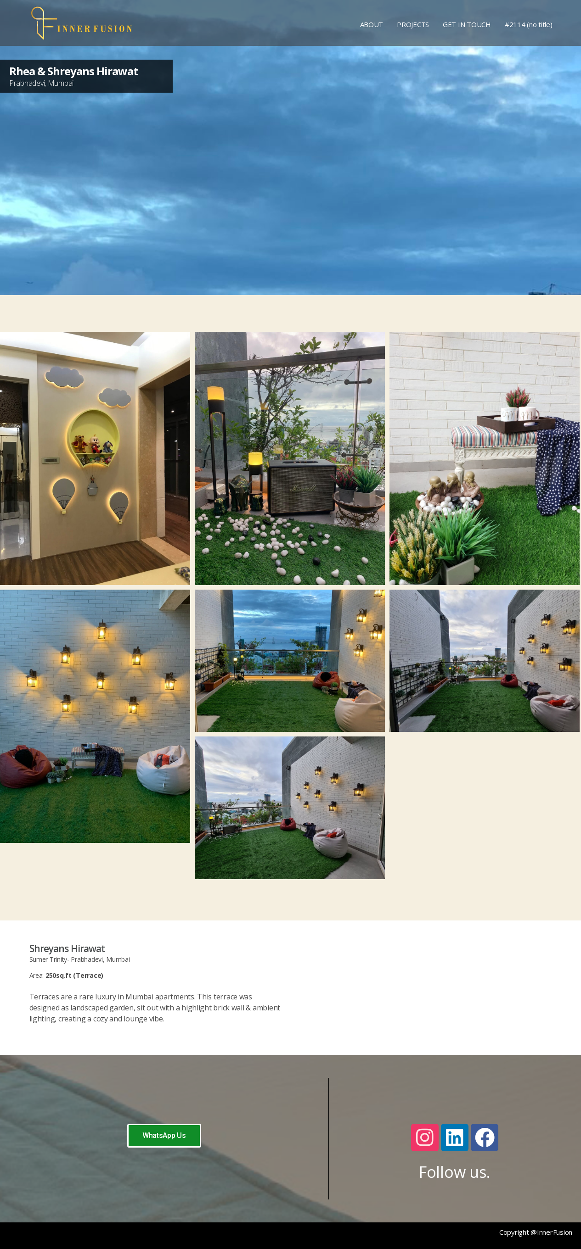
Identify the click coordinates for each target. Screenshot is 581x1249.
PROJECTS (413, 24)
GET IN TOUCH (467, 24)
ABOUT (372, 24)
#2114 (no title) (529, 24)
